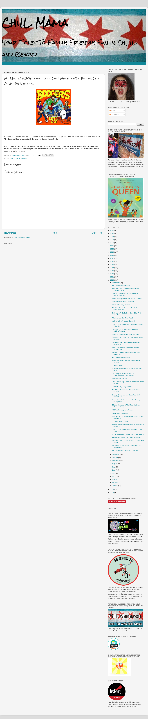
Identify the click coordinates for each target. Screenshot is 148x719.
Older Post (97, 233)
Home (54, 233)
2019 (112, 252)
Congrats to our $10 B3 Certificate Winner (126, 334)
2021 (112, 246)
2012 (112, 274)
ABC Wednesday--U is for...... (122, 410)
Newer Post (10, 233)
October (115, 458)
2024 (112, 236)
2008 (112, 492)
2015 (112, 264)
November (116, 454)
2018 (112, 255)
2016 (112, 261)
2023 (112, 240)
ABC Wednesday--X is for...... (122, 285)
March (114, 479)
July (113, 467)
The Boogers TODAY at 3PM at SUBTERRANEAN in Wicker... (123, 374)
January (115, 485)
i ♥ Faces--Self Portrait (120, 421)
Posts (112, 110)
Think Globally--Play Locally (122, 387)
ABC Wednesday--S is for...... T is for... (125, 450)
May (114, 473)
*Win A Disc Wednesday (18, 158)
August (115, 464)
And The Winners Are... (120, 413)
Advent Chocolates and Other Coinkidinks (126, 437)
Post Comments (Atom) (22, 238)
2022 (112, 243)
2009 (112, 489)
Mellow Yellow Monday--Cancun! (123, 321)
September (116, 461)
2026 (112, 230)
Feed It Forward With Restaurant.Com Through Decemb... (125, 289)
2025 (112, 233)
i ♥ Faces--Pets (117, 365)
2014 (112, 268)
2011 (112, 277)
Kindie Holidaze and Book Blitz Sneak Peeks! (128, 434)
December (116, 283)
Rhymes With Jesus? (119, 379)
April (114, 476)
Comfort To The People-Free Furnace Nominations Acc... (125, 294)
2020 (112, 249)
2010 (112, 280)
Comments (114, 114)
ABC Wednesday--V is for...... (122, 357)
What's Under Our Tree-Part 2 (122, 318)
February (115, 482)
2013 (112, 271)
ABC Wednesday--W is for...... (122, 305)
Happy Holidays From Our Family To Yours (127, 298)
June (114, 470)
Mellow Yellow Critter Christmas (123, 302)
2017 (112, 258)
